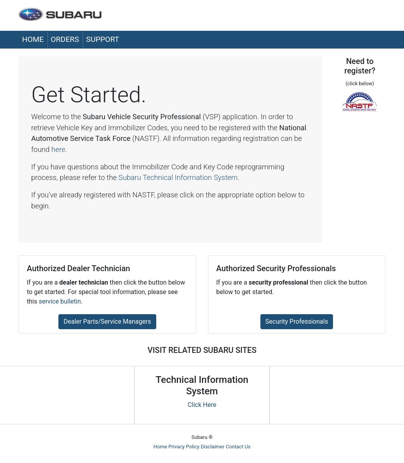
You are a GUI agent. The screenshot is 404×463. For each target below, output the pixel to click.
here (58, 149)
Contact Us (238, 447)
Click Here (202, 405)
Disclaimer (212, 447)
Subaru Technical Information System (178, 177)
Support (102, 39)
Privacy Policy (184, 447)
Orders (65, 39)
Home (33, 39)
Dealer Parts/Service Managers (107, 321)
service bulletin (60, 301)
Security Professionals (297, 321)
